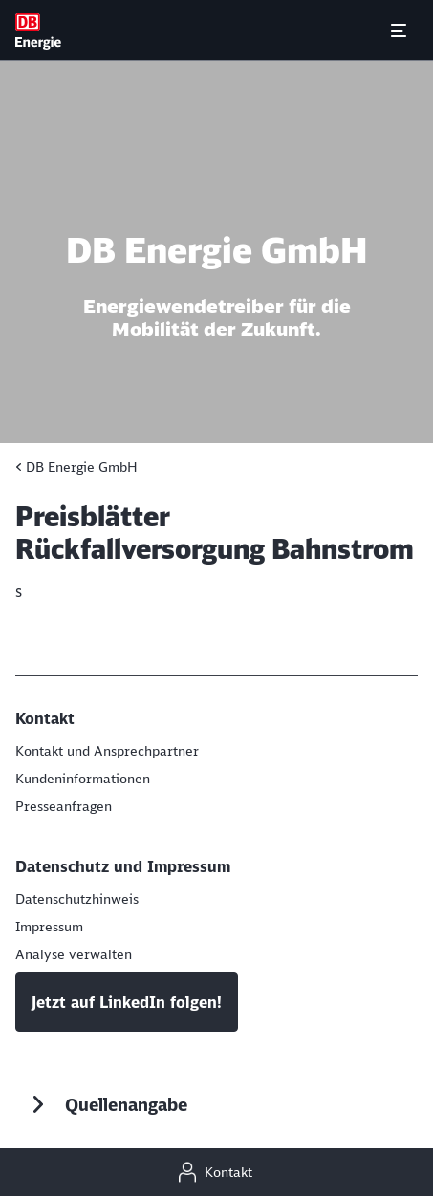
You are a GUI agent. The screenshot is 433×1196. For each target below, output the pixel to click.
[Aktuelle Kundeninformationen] (82, 778)
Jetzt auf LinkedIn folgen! (127, 1002)
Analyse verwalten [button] (73, 954)
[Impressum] (49, 926)
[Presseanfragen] (63, 806)
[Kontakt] (216, 1172)
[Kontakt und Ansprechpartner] (107, 750)
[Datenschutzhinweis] (77, 899)
